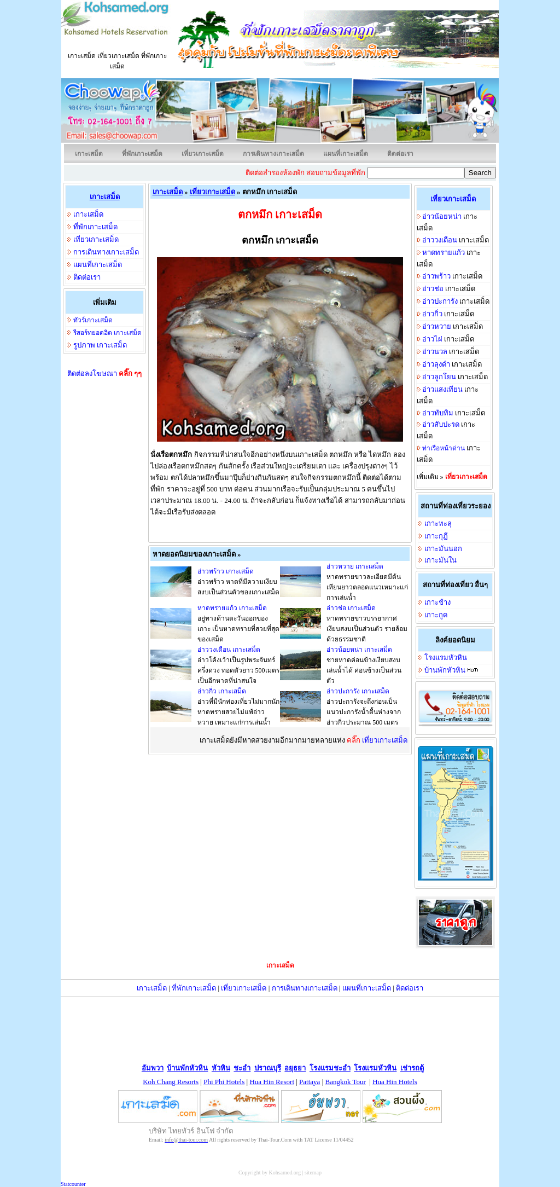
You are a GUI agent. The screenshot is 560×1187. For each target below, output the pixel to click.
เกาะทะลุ (438, 523)
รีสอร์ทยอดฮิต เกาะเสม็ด (107, 333)
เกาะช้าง (437, 602)
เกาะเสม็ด (89, 154)
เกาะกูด (435, 615)
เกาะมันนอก (443, 549)
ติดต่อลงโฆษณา (104, 373)
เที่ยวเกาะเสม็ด (203, 154)
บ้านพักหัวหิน (444, 670)
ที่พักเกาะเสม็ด (142, 154)
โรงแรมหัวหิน (445, 657)
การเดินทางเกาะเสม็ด (273, 154)
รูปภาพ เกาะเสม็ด (100, 345)
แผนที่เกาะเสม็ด (345, 154)
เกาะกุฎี (436, 536)
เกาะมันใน (440, 560)
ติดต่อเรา (400, 154)
